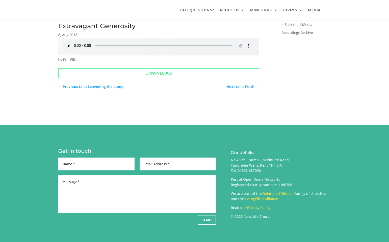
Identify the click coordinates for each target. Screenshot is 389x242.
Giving (290, 10)
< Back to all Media (296, 24)
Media (314, 10)
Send (207, 219)
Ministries (261, 10)
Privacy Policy (258, 207)
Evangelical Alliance (261, 198)
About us (230, 10)
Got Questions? (197, 10)
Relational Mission (278, 193)
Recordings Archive (297, 32)
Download (158, 73)
